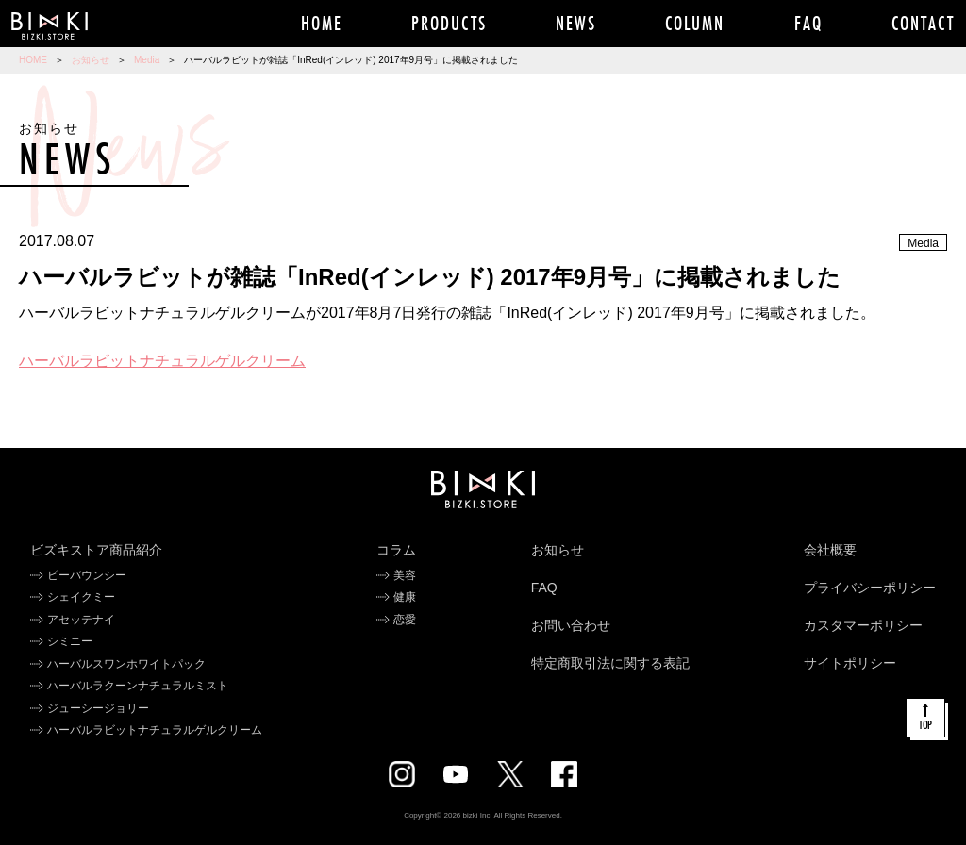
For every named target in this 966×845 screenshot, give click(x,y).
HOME (33, 60)
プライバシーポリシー (870, 587)
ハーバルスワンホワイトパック (126, 664)
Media (146, 60)
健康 (404, 597)
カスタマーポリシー (863, 625)
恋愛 (404, 619)
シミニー (69, 641)
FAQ (544, 587)
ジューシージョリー (98, 708)
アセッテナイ (81, 619)
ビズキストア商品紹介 (96, 549)
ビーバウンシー (86, 575)
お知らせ (90, 60)
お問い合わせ (570, 625)
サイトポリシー (850, 663)
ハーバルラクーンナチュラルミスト (137, 685)
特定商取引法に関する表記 (610, 663)
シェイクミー (81, 597)
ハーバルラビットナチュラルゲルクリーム (162, 361)
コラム (396, 549)
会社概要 (830, 549)
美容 (404, 575)
